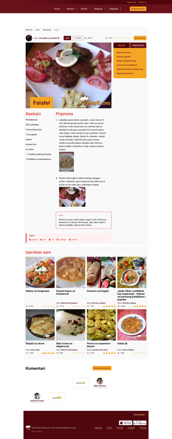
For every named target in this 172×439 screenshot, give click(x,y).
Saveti (84, 8)
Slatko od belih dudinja (126, 61)
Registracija (131, 2)
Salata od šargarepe (40, 282)
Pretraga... (124, 8)
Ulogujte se (142, 2)
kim (44, 240)
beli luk (74, 240)
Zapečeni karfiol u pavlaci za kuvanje (130, 69)
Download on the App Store (125, 422)
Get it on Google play (139, 422)
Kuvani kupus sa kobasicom (70, 282)
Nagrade (113, 8)
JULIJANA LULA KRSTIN (49, 38)
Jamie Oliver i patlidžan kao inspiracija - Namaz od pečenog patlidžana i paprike (131, 282)
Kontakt (73, 428)
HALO (40, 431)
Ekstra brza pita (124, 52)
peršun (34, 240)
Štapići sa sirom (40, 331)
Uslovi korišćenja (56, 428)
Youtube (120, 428)
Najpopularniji (138, 45)
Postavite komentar (102, 368)
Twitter (109, 428)
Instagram (131, 428)
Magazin (98, 8)
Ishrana (70, 8)
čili (53, 240)
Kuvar (57, 8)
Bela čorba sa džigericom (70, 331)
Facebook (98, 428)
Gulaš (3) (131, 331)
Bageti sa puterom (125, 73)
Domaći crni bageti (101, 282)
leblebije (63, 240)
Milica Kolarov (100, 386)
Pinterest (143, 428)
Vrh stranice (139, 414)
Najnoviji (121, 45)
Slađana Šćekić (37, 401)
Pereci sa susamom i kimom (101, 331)
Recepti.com (38, 8)
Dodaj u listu (140, 38)
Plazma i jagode (123, 57)
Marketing (66, 428)
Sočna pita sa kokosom (127, 65)
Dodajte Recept (138, 9)
